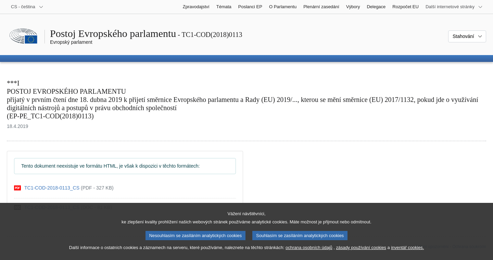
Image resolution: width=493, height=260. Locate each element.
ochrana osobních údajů (309, 255)
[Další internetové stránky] (454, 7)
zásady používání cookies (361, 255)
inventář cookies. (407, 255)
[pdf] (64, 188)
